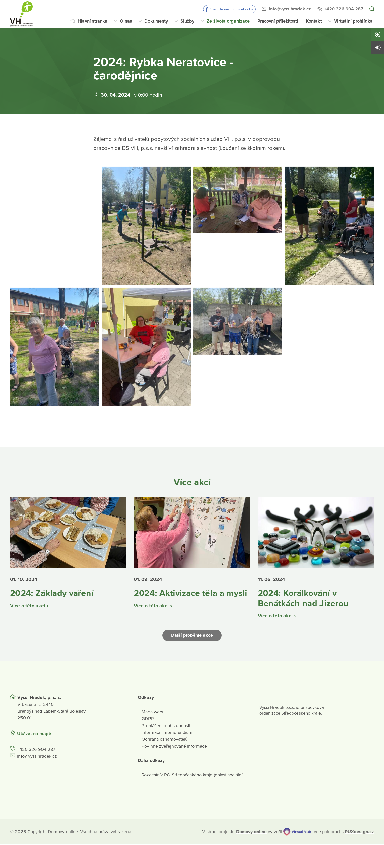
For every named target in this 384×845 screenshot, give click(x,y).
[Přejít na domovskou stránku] (21, 14)
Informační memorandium (167, 733)
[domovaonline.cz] (251, 832)
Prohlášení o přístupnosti (166, 726)
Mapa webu (153, 712)
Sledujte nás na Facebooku (231, 9)
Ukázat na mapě (34, 734)
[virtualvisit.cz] (297, 832)
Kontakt (314, 21)
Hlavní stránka (93, 21)
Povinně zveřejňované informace (174, 746)
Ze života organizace (228, 21)
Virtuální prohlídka (353, 21)
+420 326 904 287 (343, 9)
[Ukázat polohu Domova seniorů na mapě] (96, 734)
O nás (126, 21)
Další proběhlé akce (192, 636)
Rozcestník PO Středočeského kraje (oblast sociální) (192, 775)
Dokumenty (156, 21)
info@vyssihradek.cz (290, 9)
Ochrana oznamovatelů (165, 740)
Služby (187, 21)
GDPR (148, 719)
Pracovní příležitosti (277, 21)
